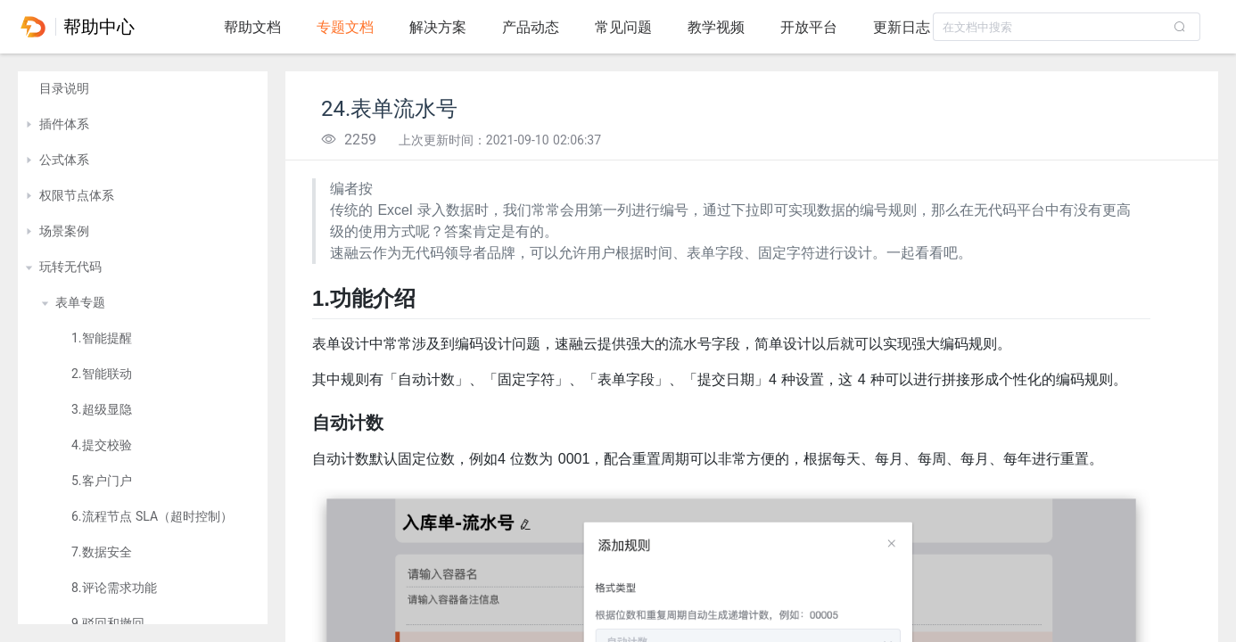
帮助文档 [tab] (252, 27)
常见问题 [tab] (623, 27)
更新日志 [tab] (901, 27)
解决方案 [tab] (437, 27)
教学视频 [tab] (716, 27)
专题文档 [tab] (345, 27)
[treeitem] (143, 89)
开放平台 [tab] (808, 27)
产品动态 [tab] (530, 27)
